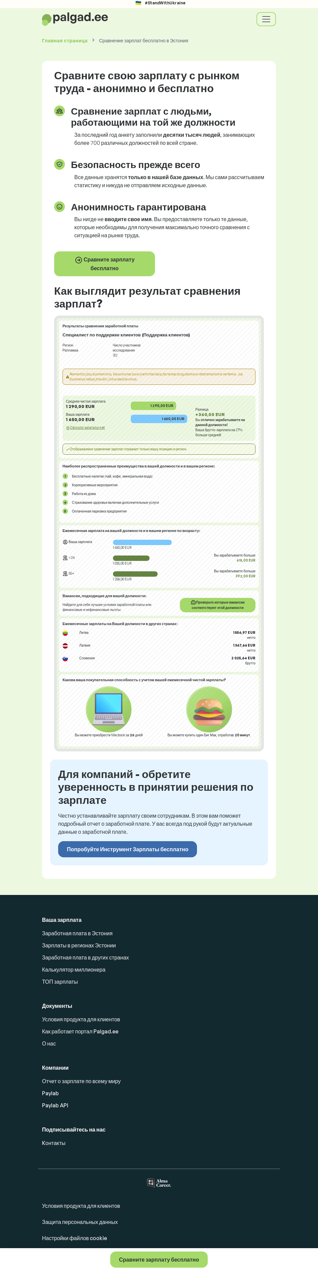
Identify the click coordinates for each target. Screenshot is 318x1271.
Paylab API (55, 1105)
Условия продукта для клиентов (81, 1019)
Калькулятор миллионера (74, 969)
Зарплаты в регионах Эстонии (79, 945)
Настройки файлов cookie (74, 1238)
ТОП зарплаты (60, 981)
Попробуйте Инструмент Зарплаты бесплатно (127, 849)
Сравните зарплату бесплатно (105, 264)
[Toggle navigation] (266, 19)
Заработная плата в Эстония (77, 933)
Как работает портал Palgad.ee (80, 1031)
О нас (49, 1043)
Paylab (50, 1093)
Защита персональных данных (80, 1222)
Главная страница (65, 40)
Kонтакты (54, 1143)
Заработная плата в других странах (85, 957)
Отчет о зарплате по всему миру (81, 1081)
